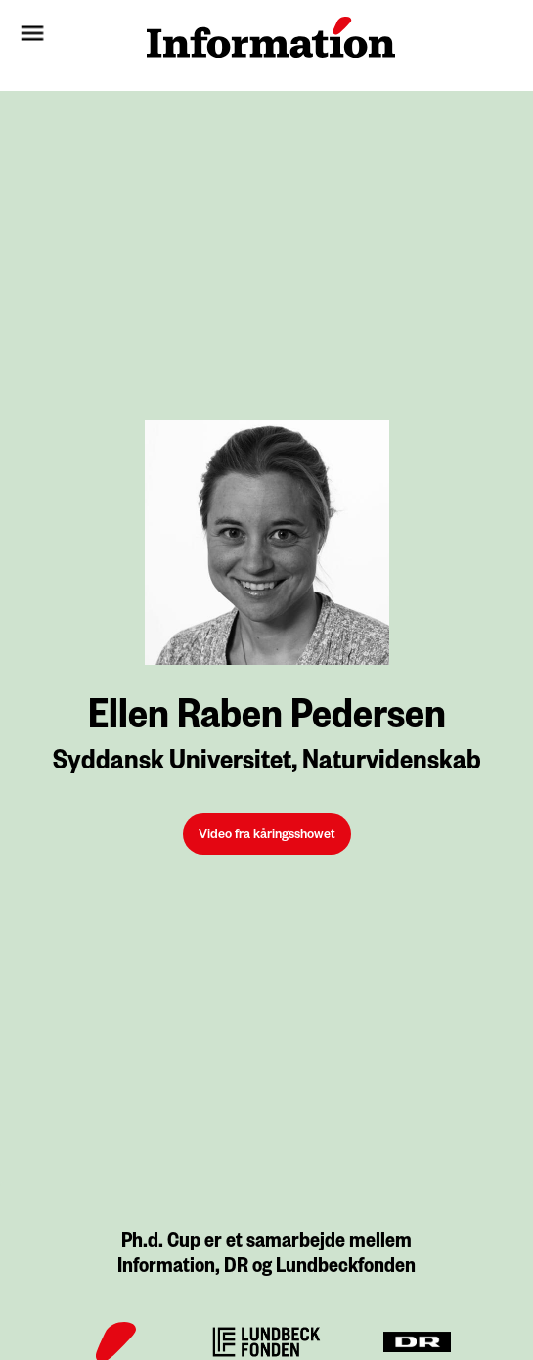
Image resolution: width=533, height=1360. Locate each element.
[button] (69, 37)
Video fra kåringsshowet (267, 836)
